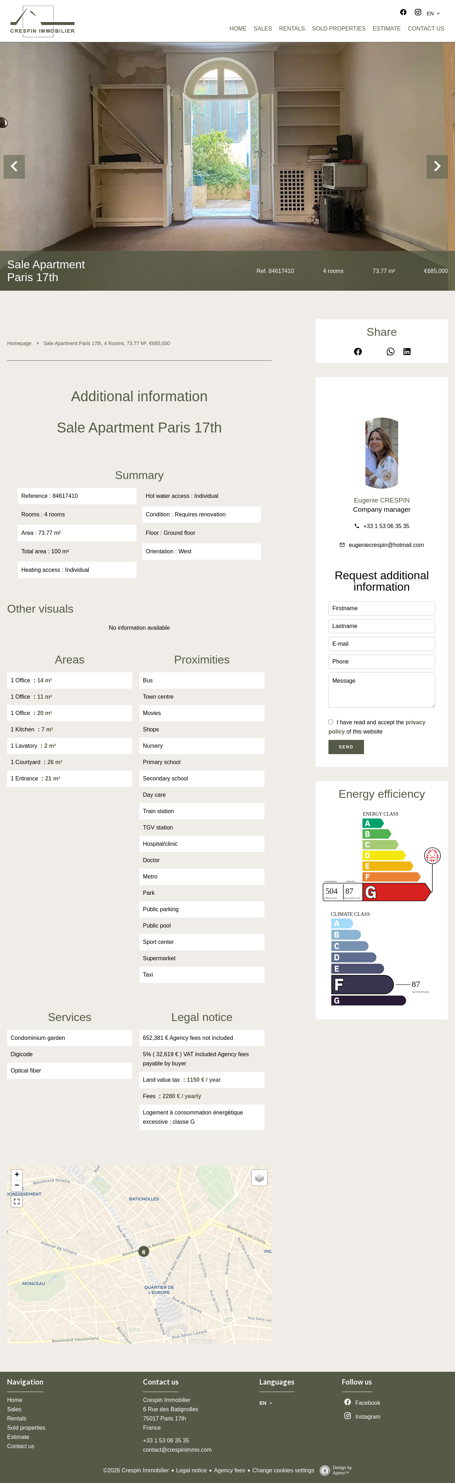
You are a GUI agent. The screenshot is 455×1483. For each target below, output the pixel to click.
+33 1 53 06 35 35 (386, 526)
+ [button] (17, 1175)
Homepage (19, 343)
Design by (334, 1470)
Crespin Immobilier (166, 1400)
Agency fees (229, 1470)
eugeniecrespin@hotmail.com (386, 545)
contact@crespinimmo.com (177, 1450)
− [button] (17, 1186)
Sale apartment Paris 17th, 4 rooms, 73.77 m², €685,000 (107, 343)
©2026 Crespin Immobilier (136, 1470)
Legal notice (191, 1470)
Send (346, 747)
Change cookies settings (283, 1470)
